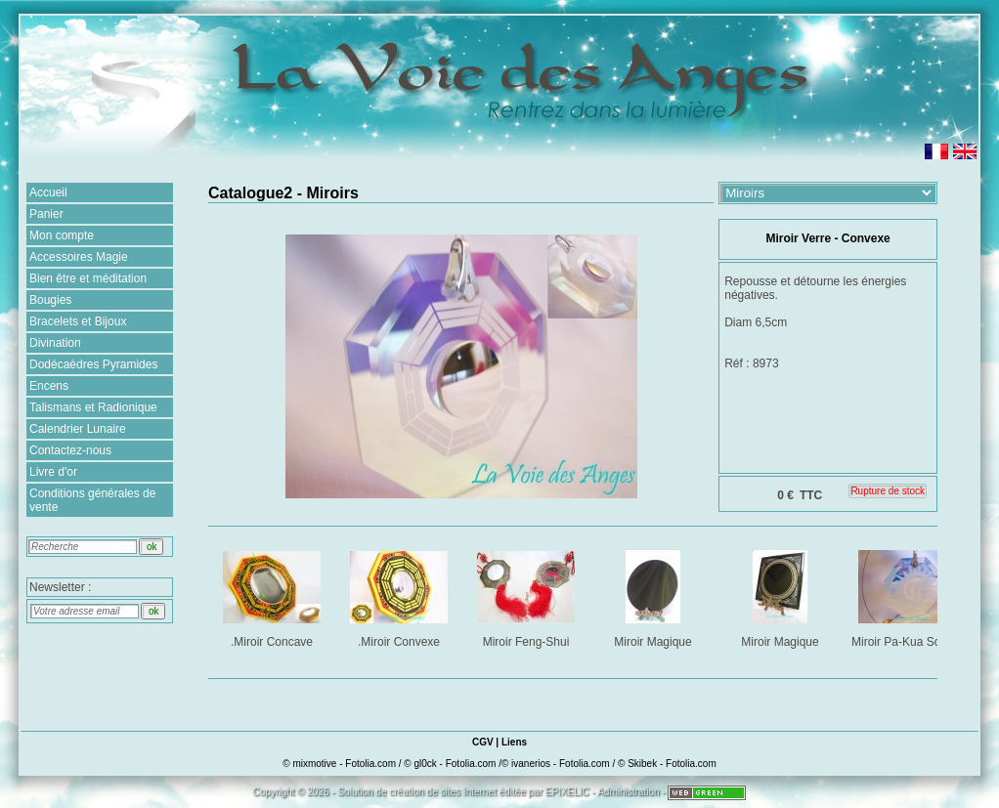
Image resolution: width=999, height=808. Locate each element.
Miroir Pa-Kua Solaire (908, 595)
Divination (55, 343)
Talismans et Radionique (93, 407)
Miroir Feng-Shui (527, 595)
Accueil (48, 192)
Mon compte (61, 235)
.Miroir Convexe (400, 595)
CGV (483, 742)
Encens (48, 386)
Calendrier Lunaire (77, 429)
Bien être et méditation (88, 278)
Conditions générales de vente (92, 500)
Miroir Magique (654, 595)
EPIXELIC (567, 792)
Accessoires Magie (78, 257)
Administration (628, 792)
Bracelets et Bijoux (77, 321)
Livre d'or (53, 472)
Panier (46, 214)
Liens (514, 742)
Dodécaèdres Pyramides (93, 364)
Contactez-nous (70, 450)
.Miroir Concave (273, 595)
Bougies (50, 300)
